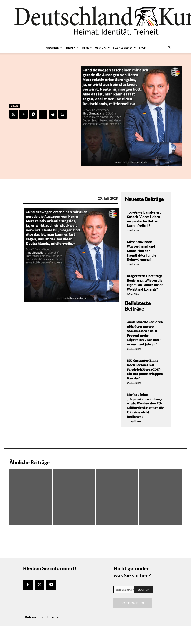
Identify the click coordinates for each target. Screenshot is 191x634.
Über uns (102, 47)
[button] (169, 47)
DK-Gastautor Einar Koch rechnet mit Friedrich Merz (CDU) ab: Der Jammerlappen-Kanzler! (145, 369)
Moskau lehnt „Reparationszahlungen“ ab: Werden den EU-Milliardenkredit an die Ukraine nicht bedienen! (145, 406)
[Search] (143, 589)
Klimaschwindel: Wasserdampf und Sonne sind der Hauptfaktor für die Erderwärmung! (141, 251)
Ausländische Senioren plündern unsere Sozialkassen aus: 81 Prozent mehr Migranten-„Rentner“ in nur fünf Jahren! (145, 333)
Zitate (14, 106)
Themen (72, 47)
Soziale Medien (124, 47)
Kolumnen (54, 47)
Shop (142, 47)
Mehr (87, 47)
